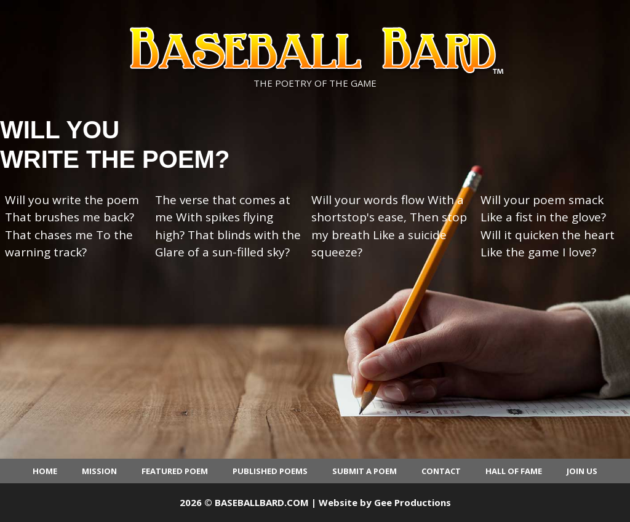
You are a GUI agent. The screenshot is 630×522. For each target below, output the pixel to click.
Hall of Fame (513, 471)
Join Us (582, 471)
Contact (441, 471)
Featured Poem (175, 471)
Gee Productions (412, 502)
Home (45, 471)
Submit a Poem (364, 471)
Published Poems (270, 471)
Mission (99, 471)
